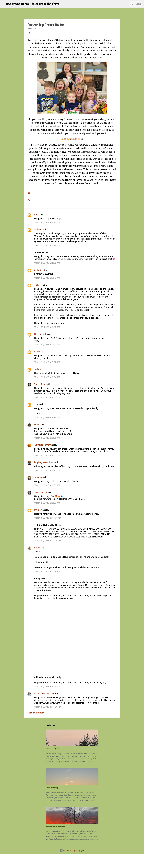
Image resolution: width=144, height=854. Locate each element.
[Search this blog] (130, 4)
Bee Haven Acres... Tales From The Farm (32, 4)
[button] (29, 33)
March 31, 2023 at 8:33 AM (47, 417)
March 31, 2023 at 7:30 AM (47, 327)
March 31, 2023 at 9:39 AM (47, 503)
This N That (40, 384)
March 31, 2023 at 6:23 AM (47, 222)
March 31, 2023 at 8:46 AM (47, 455)
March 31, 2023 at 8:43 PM (47, 686)
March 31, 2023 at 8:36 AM (47, 438)
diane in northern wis (44, 693)
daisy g (37, 270)
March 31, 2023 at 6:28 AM (47, 245)
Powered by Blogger (72, 850)
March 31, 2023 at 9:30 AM (47, 485)
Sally (36, 351)
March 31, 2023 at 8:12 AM (47, 397)
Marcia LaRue (40, 492)
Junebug (38, 477)
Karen (37, 547)
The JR (37, 285)
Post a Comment (36, 712)
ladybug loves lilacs (43, 462)
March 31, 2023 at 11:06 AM (47, 517)
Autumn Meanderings (52, 788)
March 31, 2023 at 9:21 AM (47, 470)
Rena (36, 214)
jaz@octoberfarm (43, 445)
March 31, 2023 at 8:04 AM (47, 377)
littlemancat (40, 334)
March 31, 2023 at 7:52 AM (47, 362)
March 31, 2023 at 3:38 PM (47, 571)
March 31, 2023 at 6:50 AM (47, 263)
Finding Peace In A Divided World (55, 826)
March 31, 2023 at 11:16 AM (47, 540)
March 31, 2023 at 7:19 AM (47, 278)
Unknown (39, 510)
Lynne (37, 424)
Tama (37, 404)
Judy (36, 369)
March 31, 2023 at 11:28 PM (47, 706)
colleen (37, 229)
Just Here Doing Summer (53, 749)
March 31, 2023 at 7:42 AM (47, 344)
